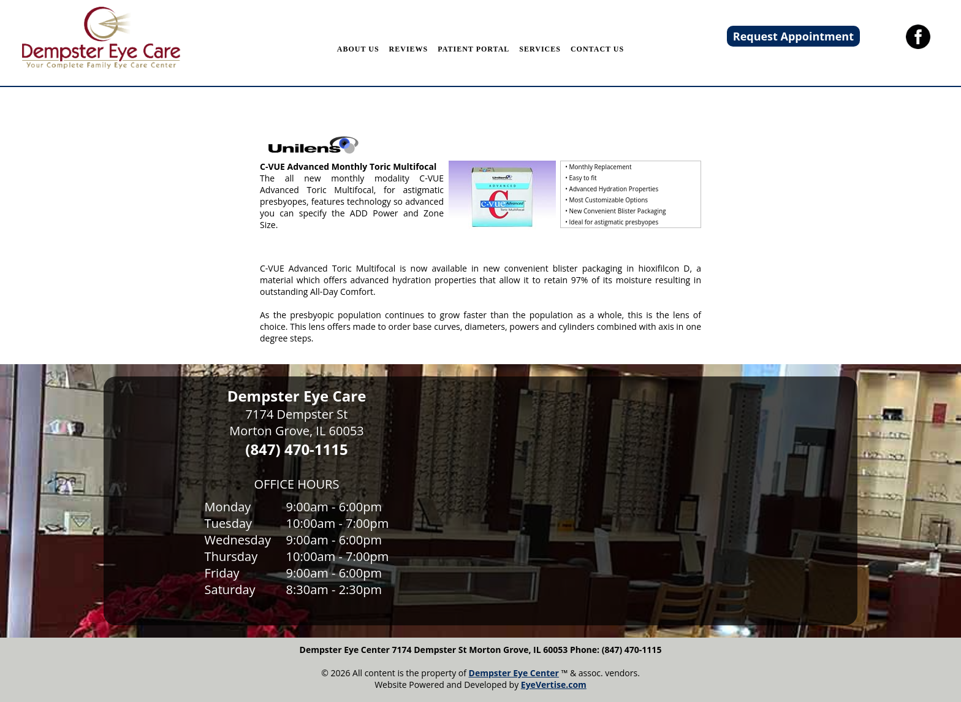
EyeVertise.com (554, 684)
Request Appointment (793, 36)
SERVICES (540, 49)
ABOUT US (358, 49)
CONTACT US (597, 49)
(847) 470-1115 (296, 449)
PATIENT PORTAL (473, 49)
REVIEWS (408, 49)
